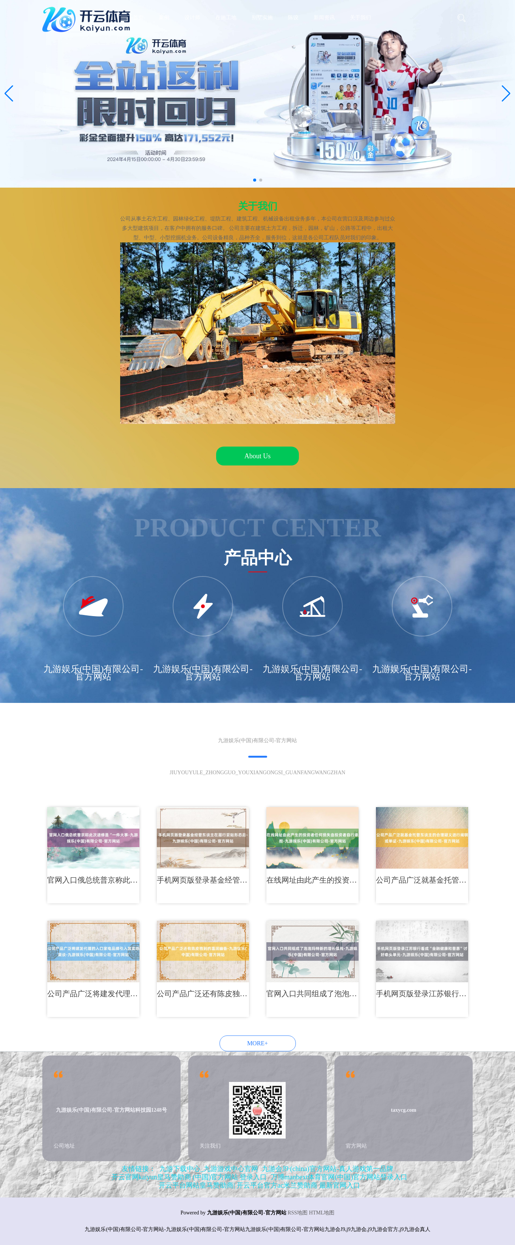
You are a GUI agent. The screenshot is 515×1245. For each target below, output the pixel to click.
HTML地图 (322, 1213)
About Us (257, 456)
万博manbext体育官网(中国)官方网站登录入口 (339, 1177)
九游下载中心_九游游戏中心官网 (208, 1169)
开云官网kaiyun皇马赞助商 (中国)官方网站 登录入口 (189, 1177)
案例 (164, 17)
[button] (506, 93)
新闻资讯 (324, 17)
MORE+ (257, 1043)
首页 (138, 17)
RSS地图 (298, 1213)
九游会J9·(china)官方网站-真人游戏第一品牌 (327, 1169)
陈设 (293, 17)
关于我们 (360, 17)
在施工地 (226, 17)
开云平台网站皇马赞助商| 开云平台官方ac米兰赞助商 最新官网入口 (259, 1185)
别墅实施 (262, 17)
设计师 (192, 17)
